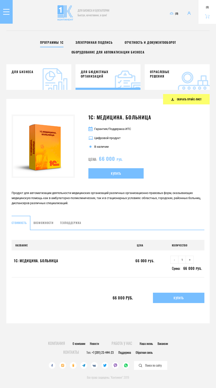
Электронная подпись (94, 42)
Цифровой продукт (104, 141)
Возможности (43, 226)
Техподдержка (70, 226)
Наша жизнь (146, 343)
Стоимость (19, 226)
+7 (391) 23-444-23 (103, 352)
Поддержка (124, 352)
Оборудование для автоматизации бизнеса (108, 52)
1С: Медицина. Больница (36, 264)
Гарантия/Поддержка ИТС (109, 132)
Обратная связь (144, 352)
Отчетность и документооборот (150, 42)
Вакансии (163, 343)
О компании (79, 343)
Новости (94, 343)
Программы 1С (51, 42)
